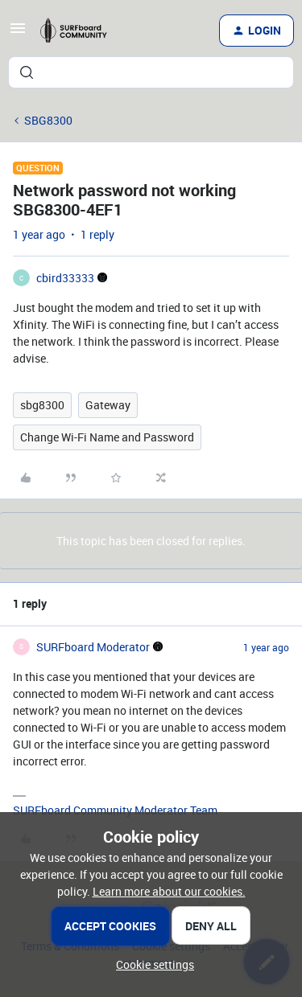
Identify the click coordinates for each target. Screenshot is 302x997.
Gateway (107, 404)
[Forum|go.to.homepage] (79, 30)
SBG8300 (48, 120)
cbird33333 (65, 277)
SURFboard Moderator (93, 646)
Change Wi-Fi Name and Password (107, 437)
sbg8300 (42, 404)
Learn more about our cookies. (169, 891)
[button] (17, 33)
